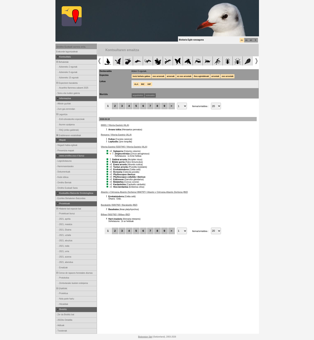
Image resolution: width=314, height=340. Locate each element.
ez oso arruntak (184, 76)
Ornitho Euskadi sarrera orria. (71, 47)
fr (255, 40)
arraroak (170, 76)
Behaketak (62, 62)
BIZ (142, 84)
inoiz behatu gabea (141, 76)
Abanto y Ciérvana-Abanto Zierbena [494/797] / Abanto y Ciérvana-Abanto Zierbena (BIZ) (144, 192)
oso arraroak (158, 76)
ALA (136, 84)
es (246, 40)
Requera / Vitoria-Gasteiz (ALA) (116, 135)
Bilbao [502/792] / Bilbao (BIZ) (115, 214)
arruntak (215, 76)
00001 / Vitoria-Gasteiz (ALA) (115, 125)
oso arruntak (227, 76)
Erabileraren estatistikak (68, 135)
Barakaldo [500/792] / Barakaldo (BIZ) (119, 205)
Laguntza (61, 114)
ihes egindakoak (201, 76)
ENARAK (61, 288)
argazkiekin (138, 95)
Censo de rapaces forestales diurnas (74, 273)
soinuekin (150, 95)
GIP (149, 84)
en (251, 40)
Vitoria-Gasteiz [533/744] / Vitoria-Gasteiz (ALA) (124, 147)
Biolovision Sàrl (145, 337)
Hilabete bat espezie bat (68, 209)
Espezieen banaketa (67, 83)
